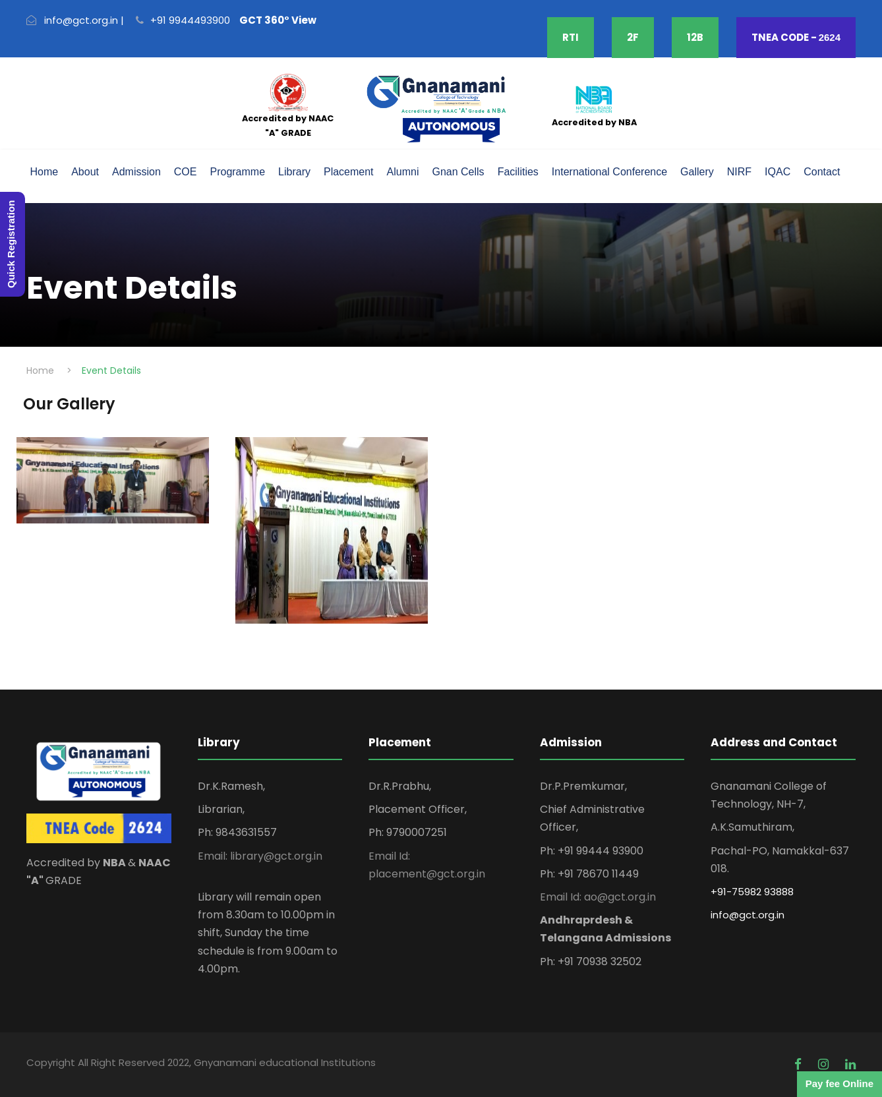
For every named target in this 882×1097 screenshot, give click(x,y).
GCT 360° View (277, 20)
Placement (349, 171)
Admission (136, 171)
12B (695, 37)
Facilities (518, 171)
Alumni (403, 171)
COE (185, 171)
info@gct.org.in (747, 915)
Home (44, 171)
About (85, 171)
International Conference (609, 171)
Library (294, 171)
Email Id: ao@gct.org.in (598, 896)
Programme (237, 171)
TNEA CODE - (795, 37)
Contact (822, 171)
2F (633, 37)
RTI (570, 37)
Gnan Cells (458, 171)
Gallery (697, 171)
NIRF (739, 171)
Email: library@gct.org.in (260, 856)
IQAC (777, 171)
